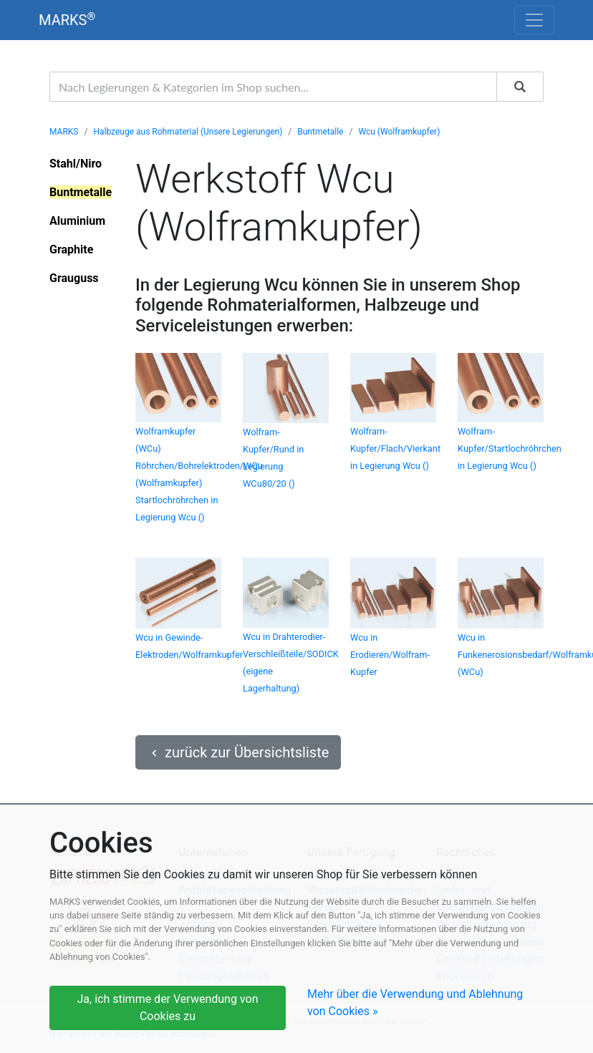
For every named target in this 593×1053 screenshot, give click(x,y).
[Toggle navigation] (534, 20)
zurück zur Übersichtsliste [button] (238, 752)
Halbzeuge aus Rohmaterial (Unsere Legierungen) (187, 132)
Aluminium (77, 221)
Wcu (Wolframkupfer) (399, 132)
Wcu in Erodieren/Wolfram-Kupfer (390, 654)
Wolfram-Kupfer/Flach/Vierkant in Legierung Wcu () (395, 448)
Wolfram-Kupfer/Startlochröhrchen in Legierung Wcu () (509, 448)
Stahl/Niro (75, 163)
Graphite (71, 249)
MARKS (67, 19)
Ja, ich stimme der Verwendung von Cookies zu (168, 1007)
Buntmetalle (320, 132)
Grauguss (74, 278)
